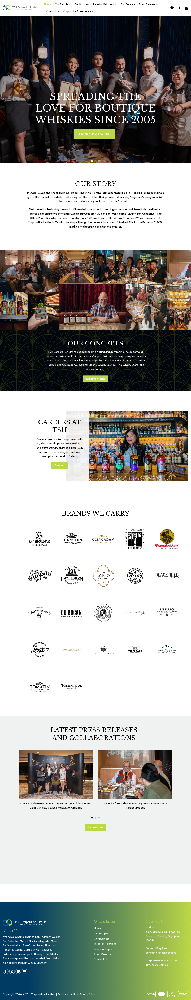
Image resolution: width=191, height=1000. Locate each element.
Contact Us (52, 11)
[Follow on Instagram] (12, 971)
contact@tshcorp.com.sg (161, 952)
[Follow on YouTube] (24, 971)
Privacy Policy (87, 994)
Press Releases (148, 4)
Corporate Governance (78, 11)
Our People (63, 4)
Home (47, 4)
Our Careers (127, 4)
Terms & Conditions (68, 994)
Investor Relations (105, 4)
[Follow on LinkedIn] (18, 971)
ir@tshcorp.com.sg (157, 964)
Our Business (81, 4)
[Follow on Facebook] (6, 971)
